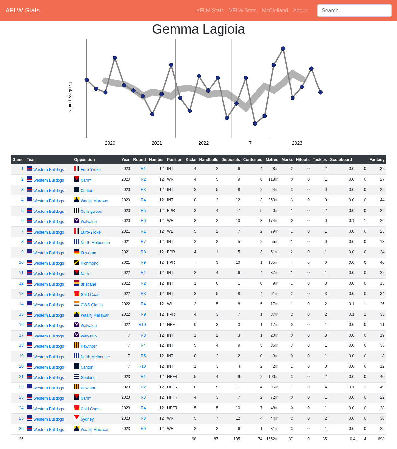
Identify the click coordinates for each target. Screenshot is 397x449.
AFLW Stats (22, 10)
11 (21, 272)
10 (21, 262)
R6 (143, 220)
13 (21, 293)
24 (21, 408)
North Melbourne (95, 242)
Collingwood (91, 211)
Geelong (88, 377)
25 (21, 418)
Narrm (86, 180)
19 (21, 356)
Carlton (87, 190)
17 (21, 335)
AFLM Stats (210, 10)
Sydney (87, 419)
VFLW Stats (243, 10)
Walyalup (89, 221)
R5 (143, 210)
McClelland (275, 10)
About (300, 10)
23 (21, 397)
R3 (143, 189)
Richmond (89, 263)
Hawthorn (89, 346)
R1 (143, 168)
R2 (143, 179)
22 (21, 387)
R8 (143, 252)
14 (21, 304)
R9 (143, 262)
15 (21, 314)
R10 (142, 324)
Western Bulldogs (48, 169)
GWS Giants (92, 305)
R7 (143, 241)
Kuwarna (88, 253)
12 (21, 283)
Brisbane (88, 284)
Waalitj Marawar (95, 201)
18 (21, 345)
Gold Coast (90, 294)
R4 (143, 200)
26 (21, 428)
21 (21, 376)
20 (21, 366)
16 (21, 324)
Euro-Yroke (91, 169)
